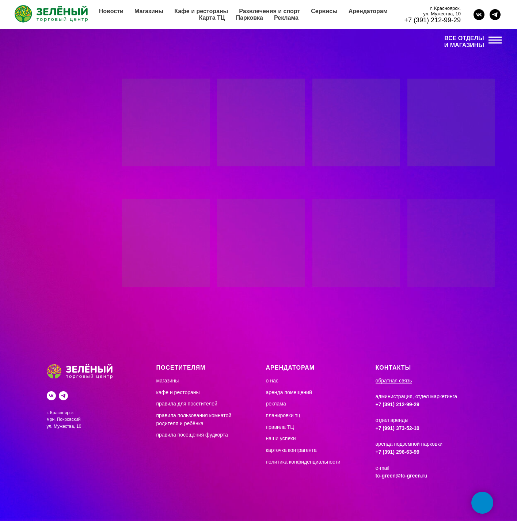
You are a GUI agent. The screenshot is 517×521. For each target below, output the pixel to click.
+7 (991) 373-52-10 (397, 428)
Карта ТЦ (212, 18)
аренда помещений (289, 392)
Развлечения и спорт (269, 11)
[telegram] (495, 14)
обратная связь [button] (394, 381)
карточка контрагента (291, 450)
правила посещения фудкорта (192, 435)
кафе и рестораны (178, 392)
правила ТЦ (280, 427)
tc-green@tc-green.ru (401, 476)
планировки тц (283, 415)
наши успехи (281, 438)
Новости (111, 11)
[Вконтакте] (51, 395)
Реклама (286, 18)
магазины (167, 381)
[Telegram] (63, 395)
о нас (272, 381)
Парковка (249, 18)
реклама (276, 404)
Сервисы (324, 11)
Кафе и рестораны (201, 11)
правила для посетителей (186, 404)
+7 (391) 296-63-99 (397, 452)
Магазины (148, 11)
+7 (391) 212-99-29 (432, 20)
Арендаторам (368, 11)
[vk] (479, 14)
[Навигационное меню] (495, 40)
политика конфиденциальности (303, 462)
